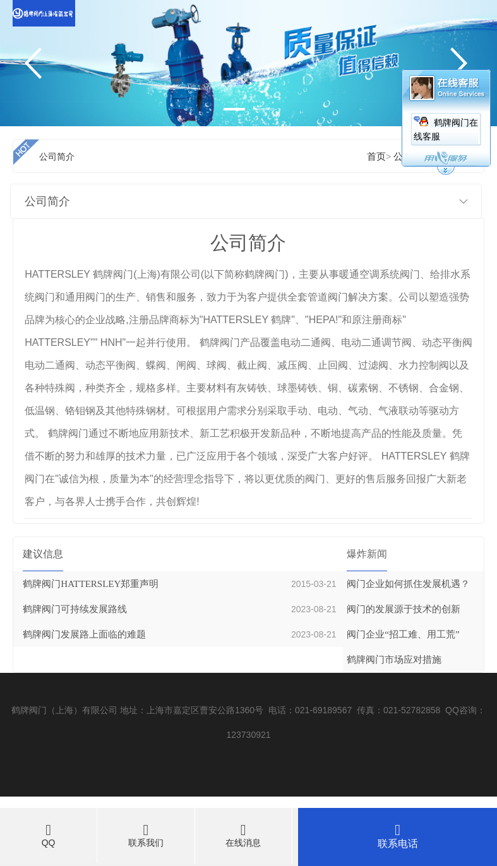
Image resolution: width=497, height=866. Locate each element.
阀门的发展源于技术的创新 (403, 609)
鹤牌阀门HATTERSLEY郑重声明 (91, 584)
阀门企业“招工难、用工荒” (403, 634)
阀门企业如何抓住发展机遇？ (408, 584)
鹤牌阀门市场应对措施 (394, 660)
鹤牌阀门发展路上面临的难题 (84, 634)
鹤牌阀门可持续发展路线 (75, 609)
